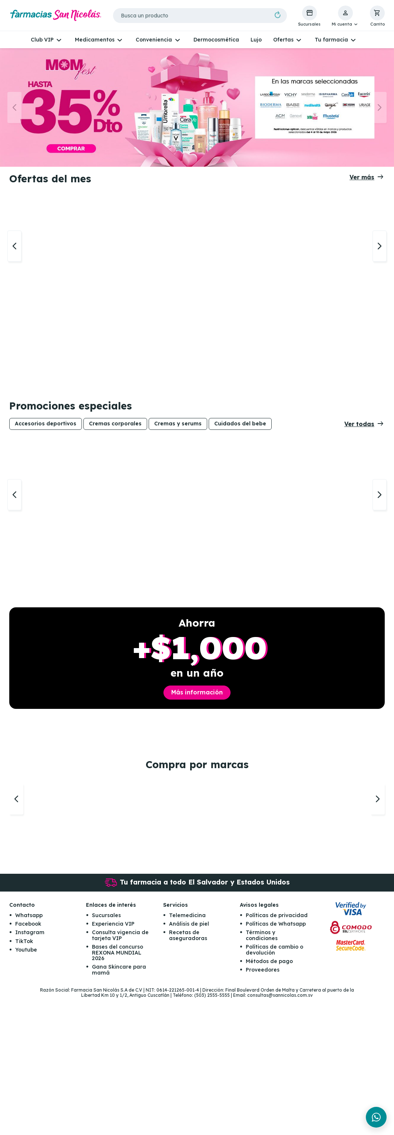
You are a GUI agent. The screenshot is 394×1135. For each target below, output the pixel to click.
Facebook (28, 1060)
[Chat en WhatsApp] (376, 1117)
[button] (345, 16)
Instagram (29, 1069)
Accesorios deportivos (45, 469)
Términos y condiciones (262, 1072)
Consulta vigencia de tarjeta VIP (120, 1072)
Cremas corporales (115, 469)
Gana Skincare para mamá (119, 1106)
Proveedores (262, 1106)
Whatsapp (29, 1052)
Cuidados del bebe (240, 469)
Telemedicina (187, 1052)
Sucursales (106, 1052)
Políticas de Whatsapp (276, 1060)
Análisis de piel (189, 1060)
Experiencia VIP (113, 1060)
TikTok (24, 1078)
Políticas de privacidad (277, 1052)
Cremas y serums (178, 469)
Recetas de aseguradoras (188, 1072)
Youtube (26, 1086)
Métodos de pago (269, 1098)
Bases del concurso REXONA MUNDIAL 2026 (117, 1089)
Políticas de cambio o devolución (274, 1086)
